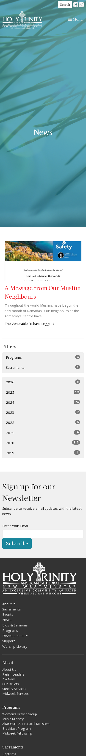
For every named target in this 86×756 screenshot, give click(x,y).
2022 (43, 422)
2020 (43, 442)
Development (15, 635)
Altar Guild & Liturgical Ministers (26, 724)
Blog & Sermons (15, 625)
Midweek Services (15, 693)
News (6, 619)
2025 (43, 392)
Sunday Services (14, 689)
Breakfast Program (16, 728)
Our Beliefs (10, 684)
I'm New (8, 679)
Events (7, 614)
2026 (43, 381)
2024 (43, 402)
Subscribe (17, 543)
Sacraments (43, 367)
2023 (43, 412)
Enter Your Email (15, 525)
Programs (43, 357)
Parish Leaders (13, 674)
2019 (43, 452)
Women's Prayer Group (19, 714)
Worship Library (14, 646)
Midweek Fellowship (17, 733)
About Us (9, 669)
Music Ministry (13, 719)
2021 (43, 432)
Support (8, 641)
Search (65, 4)
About (9, 604)
